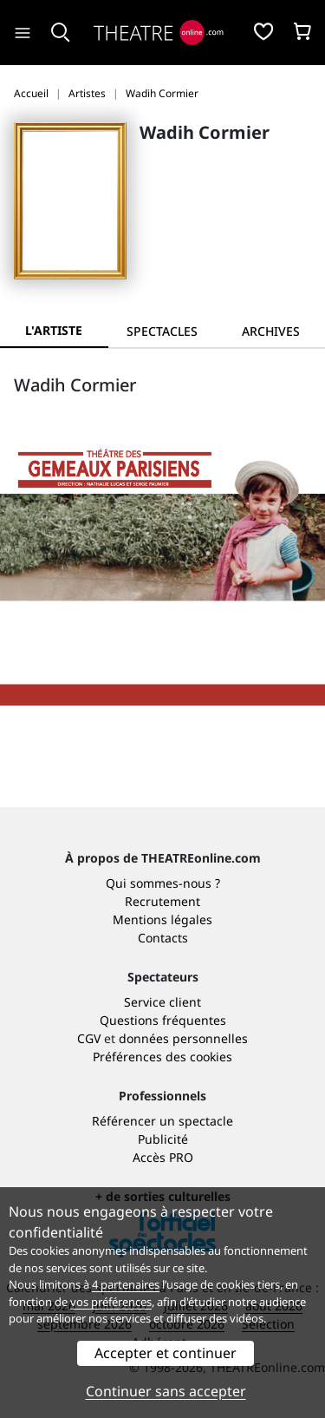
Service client (162, 1002)
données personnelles (183, 1038)
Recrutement (162, 901)
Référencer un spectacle (162, 1121)
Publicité (163, 1139)
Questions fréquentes (163, 1020)
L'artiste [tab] (53, 330)
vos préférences (111, 1302)
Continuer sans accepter (166, 1391)
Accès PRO (163, 1157)
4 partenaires (125, 1284)
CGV (89, 1038)
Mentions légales (162, 919)
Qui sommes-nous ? (163, 883)
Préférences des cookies (162, 1056)
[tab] (162, 331)
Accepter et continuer (165, 1352)
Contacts (163, 937)
